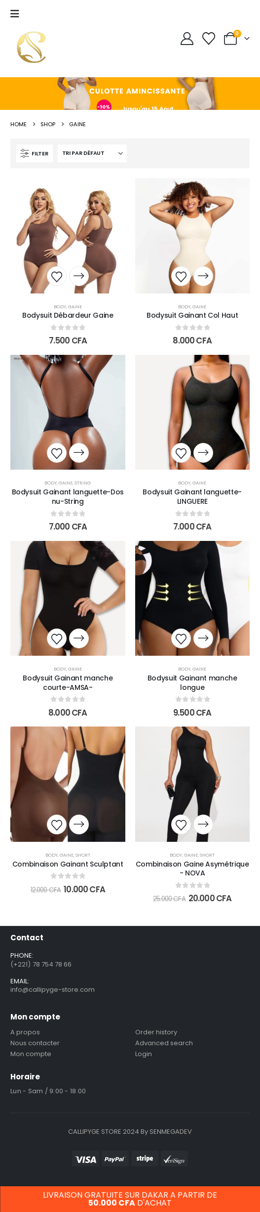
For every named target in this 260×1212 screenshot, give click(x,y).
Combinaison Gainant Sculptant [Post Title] (67, 864)
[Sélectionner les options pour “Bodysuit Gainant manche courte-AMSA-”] (79, 638)
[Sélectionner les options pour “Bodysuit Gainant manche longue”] (203, 638)
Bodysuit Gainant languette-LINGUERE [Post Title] (192, 496)
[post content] (67, 235)
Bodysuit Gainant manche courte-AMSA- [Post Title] (67, 682)
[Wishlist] (209, 38)
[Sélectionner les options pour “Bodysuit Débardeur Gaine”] (79, 276)
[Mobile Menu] (14, 14)
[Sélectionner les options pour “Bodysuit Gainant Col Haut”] (203, 276)
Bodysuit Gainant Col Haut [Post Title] (192, 315)
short (82, 855)
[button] (34, 153)
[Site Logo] (31, 47)
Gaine (75, 306)
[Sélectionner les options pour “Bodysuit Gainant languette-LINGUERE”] (203, 453)
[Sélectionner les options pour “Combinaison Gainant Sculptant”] (79, 824)
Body (60, 306)
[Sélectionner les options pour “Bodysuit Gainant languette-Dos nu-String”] (79, 453)
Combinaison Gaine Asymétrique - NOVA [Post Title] (192, 868)
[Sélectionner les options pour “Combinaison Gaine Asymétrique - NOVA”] (203, 824)
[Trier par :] (92, 153)
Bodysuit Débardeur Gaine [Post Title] (67, 315)
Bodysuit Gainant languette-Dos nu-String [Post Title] (68, 496)
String (82, 483)
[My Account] (186, 38)
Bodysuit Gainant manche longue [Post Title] (192, 682)
